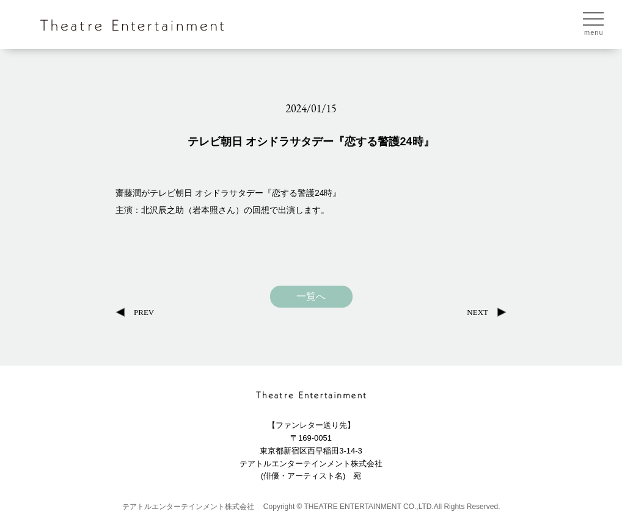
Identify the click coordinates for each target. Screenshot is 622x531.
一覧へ (311, 297)
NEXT (477, 312)
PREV (144, 312)
